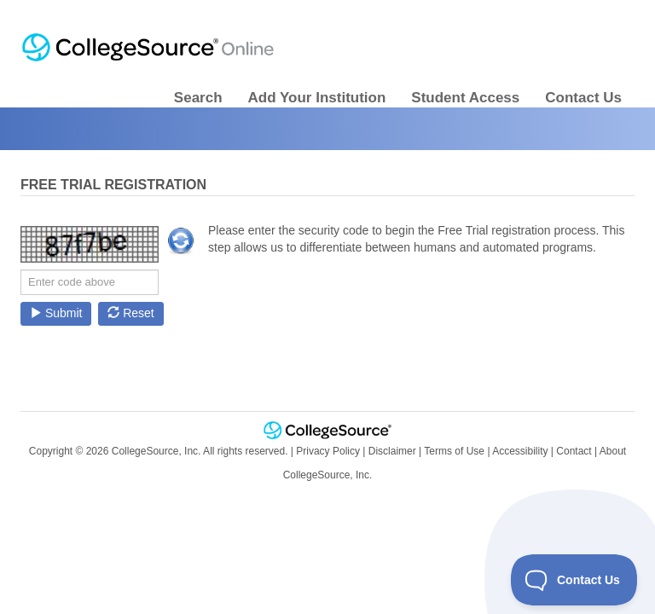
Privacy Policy (328, 451)
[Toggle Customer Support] (574, 579)
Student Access (465, 98)
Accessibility (520, 451)
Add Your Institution (317, 98)
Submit (56, 313)
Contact (573, 451)
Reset (130, 313)
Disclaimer (392, 451)
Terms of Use (454, 451)
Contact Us (583, 98)
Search (198, 98)
